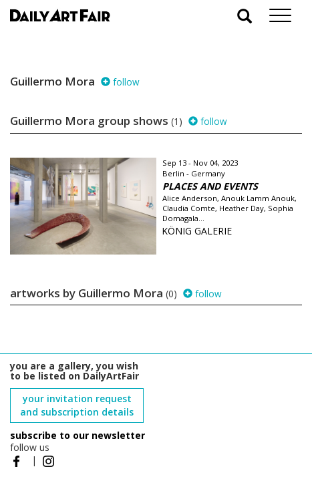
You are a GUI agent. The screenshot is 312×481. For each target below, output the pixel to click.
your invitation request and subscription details (77, 405)
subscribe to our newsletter (77, 435)
